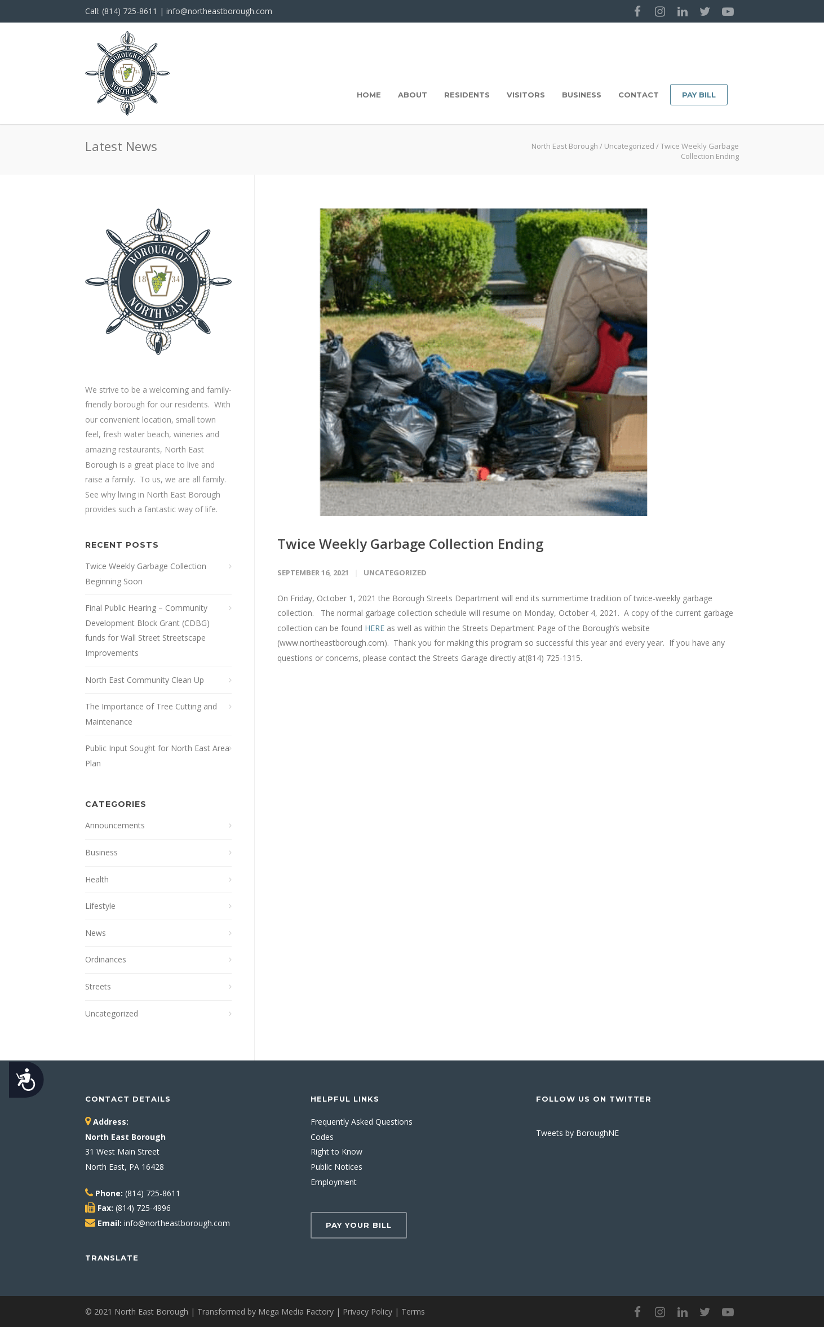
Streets (98, 986)
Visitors (526, 94)
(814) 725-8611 (129, 11)
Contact (638, 94)
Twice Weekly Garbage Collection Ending (410, 543)
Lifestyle (100, 905)
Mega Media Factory (296, 1311)
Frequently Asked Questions (362, 1121)
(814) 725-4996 (143, 1207)
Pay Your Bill (359, 1225)
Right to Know (336, 1151)
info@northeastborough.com (219, 11)
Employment (334, 1182)
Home (369, 94)
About (412, 94)
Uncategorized (629, 146)
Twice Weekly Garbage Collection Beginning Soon (145, 574)
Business (581, 94)
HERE (374, 628)
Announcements (115, 825)
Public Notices (336, 1166)
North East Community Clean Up (144, 679)
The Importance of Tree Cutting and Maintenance (151, 714)
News (95, 932)
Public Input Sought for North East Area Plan (157, 756)
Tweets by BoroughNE (577, 1133)
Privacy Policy (367, 1311)
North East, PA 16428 (124, 1166)
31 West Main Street (122, 1151)
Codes (322, 1136)
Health (97, 879)
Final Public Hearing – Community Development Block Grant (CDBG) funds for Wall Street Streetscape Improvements (147, 630)
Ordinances (105, 959)
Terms (413, 1311)
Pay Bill (699, 94)
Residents (467, 94)
